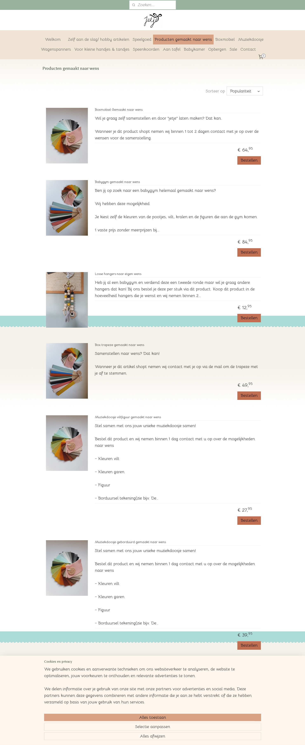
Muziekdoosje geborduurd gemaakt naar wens (130, 542)
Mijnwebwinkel (187, 737)
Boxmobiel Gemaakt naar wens (118, 110)
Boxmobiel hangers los (112, 667)
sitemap (134, 737)
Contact (248, 49)
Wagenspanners (56, 49)
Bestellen (249, 160)
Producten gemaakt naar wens (183, 39)
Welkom (53, 39)
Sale (233, 49)
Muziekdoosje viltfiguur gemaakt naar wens (128, 417)
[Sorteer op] (245, 91)
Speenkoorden (146, 49)
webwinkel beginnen (155, 737)
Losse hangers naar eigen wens (118, 274)
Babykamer (194, 49)
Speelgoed (142, 39)
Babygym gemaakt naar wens (117, 182)
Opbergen (217, 49)
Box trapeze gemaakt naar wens (119, 345)
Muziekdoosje (251, 39)
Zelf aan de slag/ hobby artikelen (98, 39)
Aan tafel (171, 49)
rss (141, 737)
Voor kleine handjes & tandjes (102, 49)
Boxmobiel (225, 39)
